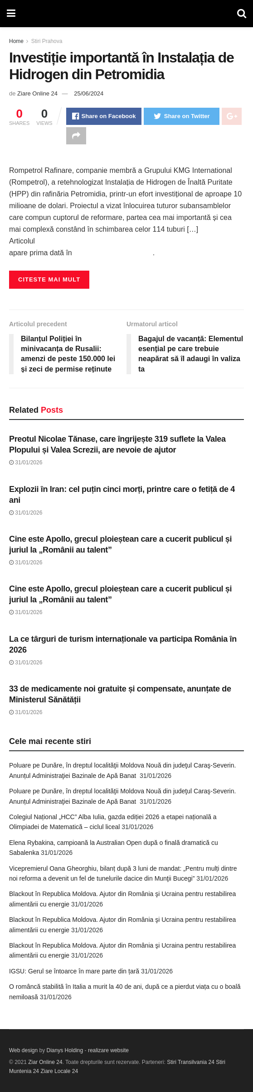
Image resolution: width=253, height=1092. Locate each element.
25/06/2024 (88, 93)
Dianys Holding (65, 1050)
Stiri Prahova (47, 41)
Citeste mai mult (49, 279)
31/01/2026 (25, 462)
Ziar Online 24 (45, 1062)
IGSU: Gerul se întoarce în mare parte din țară (74, 971)
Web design (23, 1050)
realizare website (108, 1050)
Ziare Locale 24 (59, 1071)
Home (16, 41)
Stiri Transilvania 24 (190, 1062)
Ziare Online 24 (37, 93)
